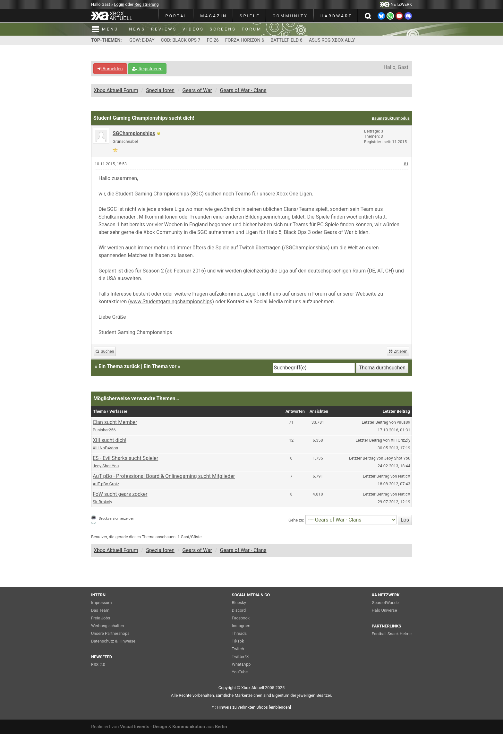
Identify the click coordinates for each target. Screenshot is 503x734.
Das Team (100, 610)
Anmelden (110, 68)
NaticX (404, 476)
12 (291, 440)
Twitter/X (240, 656)
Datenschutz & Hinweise (113, 641)
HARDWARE (336, 15)
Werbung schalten (107, 625)
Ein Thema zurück (119, 366)
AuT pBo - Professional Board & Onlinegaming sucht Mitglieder (164, 476)
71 (291, 422)
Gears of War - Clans (243, 90)
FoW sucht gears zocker (120, 494)
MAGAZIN (213, 15)
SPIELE (250, 15)
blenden (280, 707)
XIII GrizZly (400, 440)
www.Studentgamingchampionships (171, 301)
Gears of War (197, 90)
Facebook (241, 618)
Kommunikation (188, 727)
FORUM (252, 29)
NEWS (137, 29)
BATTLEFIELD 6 (286, 40)
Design (160, 727)
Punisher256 (104, 429)
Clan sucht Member (115, 422)
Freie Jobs (100, 618)
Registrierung (146, 4)
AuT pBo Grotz (106, 483)
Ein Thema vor (159, 366)
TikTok (238, 641)
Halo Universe (384, 610)
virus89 (403, 422)
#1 (406, 163)
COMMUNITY (290, 15)
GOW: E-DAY (141, 40)
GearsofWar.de (385, 602)
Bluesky (239, 602)
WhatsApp (241, 664)
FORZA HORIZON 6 (244, 40)
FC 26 (213, 40)
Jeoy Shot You (106, 465)
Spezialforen (160, 90)
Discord (239, 610)
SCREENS (223, 29)
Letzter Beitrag (375, 422)
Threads (239, 633)
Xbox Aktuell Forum (116, 90)
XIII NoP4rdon (105, 447)
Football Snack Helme (392, 633)
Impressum (101, 602)
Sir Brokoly (102, 501)
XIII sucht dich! (109, 440)
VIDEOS (193, 29)
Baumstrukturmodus (391, 118)
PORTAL (177, 15)
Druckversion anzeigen (116, 518)
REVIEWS (164, 29)
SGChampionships (134, 133)
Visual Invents (134, 727)
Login (119, 4)
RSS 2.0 (98, 664)
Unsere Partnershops (110, 633)
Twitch (238, 648)
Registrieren (147, 68)
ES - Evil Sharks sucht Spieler (125, 458)
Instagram (241, 625)
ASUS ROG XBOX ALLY (332, 40)
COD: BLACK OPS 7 (180, 40)
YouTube (240, 671)
